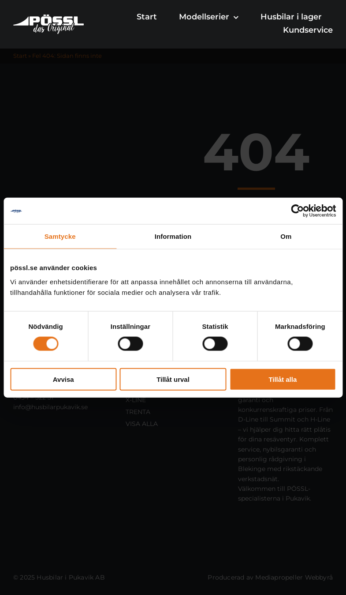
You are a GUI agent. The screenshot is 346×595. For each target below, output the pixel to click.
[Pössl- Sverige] (48, 18)
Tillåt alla (282, 379)
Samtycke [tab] (60, 236)
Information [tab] (173, 236)
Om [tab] (285, 236)
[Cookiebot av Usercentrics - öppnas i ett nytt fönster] (297, 211)
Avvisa (63, 379)
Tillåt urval (173, 379)
